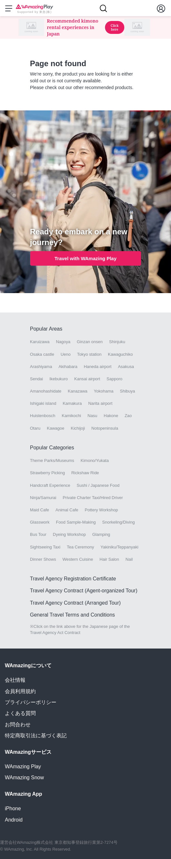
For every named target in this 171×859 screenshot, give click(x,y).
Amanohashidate (46, 391)
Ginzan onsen (90, 341)
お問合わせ (18, 724)
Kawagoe (55, 428)
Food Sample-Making (76, 522)
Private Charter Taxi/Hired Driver (93, 497)
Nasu (92, 415)
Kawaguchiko (120, 354)
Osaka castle (42, 354)
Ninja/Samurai (43, 497)
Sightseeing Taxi (45, 547)
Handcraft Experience (50, 485)
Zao (128, 415)
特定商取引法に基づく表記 (36, 735)
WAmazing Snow (24, 777)
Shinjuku (117, 341)
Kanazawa (78, 391)
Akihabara (68, 366)
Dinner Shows (43, 559)
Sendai (36, 378)
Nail (129, 559)
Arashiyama (41, 366)
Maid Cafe (39, 509)
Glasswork (40, 522)
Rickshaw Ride (85, 472)
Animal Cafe (66, 509)
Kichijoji (78, 428)
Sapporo (114, 378)
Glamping (101, 534)
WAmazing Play (23, 766)
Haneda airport (97, 366)
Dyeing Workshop (69, 534)
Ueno (66, 354)
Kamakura (72, 403)
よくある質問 (20, 713)
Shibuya (127, 391)
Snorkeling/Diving (118, 522)
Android (14, 820)
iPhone (13, 808)
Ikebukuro (58, 378)
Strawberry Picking (47, 472)
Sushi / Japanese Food (98, 485)
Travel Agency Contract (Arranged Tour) (75, 603)
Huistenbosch (42, 415)
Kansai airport (87, 378)
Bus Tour (38, 534)
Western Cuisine (77, 559)
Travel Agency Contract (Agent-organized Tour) (84, 590)
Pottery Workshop (101, 509)
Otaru (35, 428)
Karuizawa (40, 341)
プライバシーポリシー (30, 702)
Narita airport (100, 403)
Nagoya (63, 341)
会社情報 (15, 680)
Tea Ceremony (80, 547)
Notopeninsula (104, 428)
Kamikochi (71, 415)
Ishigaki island (43, 403)
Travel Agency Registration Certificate (73, 578)
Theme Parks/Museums (52, 460)
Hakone (111, 415)
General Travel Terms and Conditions (72, 615)
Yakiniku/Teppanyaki (119, 547)
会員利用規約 (20, 691)
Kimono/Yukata (95, 460)
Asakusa (126, 366)
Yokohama (103, 391)
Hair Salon (109, 559)
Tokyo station (89, 354)
